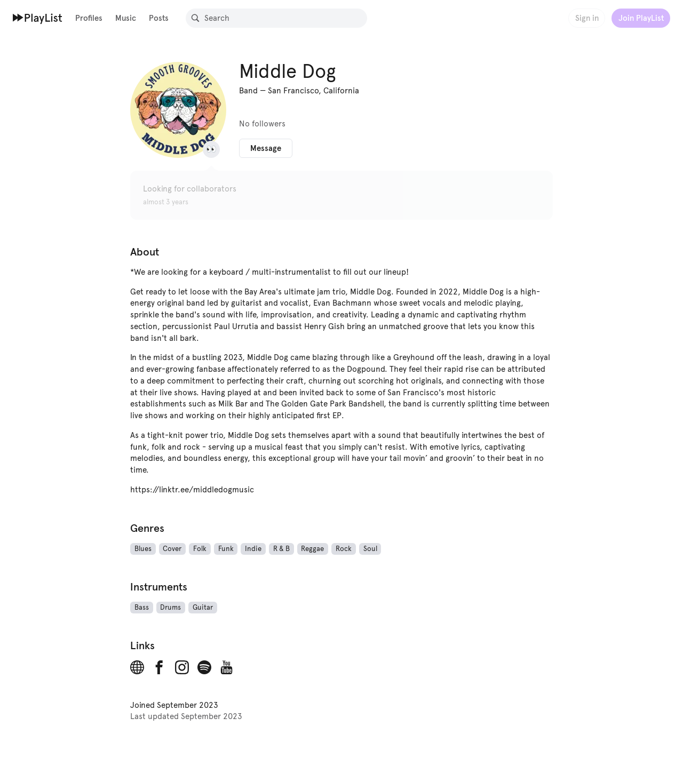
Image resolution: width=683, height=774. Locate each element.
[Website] (137, 667)
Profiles (88, 18)
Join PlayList (641, 18)
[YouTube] (227, 667)
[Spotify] (204, 667)
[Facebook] (159, 667)
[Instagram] (182, 667)
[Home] (37, 17)
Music (125, 18)
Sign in (587, 18)
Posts (159, 18)
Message (265, 148)
